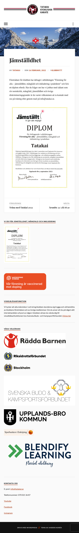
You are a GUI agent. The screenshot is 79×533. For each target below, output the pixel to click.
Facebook (8, 507)
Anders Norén (55, 528)
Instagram (8, 513)
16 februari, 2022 (37, 70)
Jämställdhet (25, 60)
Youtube (7, 501)
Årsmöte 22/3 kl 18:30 (59, 207)
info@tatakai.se (17, 489)
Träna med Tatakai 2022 (21, 207)
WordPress (32, 528)
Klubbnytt (56, 70)
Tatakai (16, 70)
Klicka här (66, 316)
